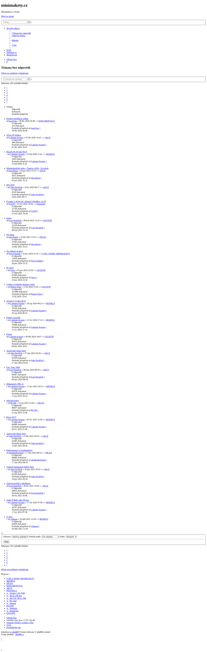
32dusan (13, 519)
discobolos (13, 171)
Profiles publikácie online (17, 118)
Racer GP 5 (11, 417)
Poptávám (41, 204)
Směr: (68, 536)
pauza (8, 218)
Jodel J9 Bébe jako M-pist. (17, 500)
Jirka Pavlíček (16, 187)
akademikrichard (16, 453)
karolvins (13, 121)
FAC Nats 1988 (13, 367)
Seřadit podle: (44, 536)
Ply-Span (10, 235)
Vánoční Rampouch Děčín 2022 (20, 467)
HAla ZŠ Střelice (13, 135)
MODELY (50, 154)
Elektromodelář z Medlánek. (18, 483)
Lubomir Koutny (16, 137)
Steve (12, 270)
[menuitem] (21, 33)
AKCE (48, 137)
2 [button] (6, 90)
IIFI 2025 (10, 185)
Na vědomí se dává (14, 251)
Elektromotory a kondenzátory (19, 450)
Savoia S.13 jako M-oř (16, 301)
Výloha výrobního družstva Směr (20, 284)
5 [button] (6, 97)
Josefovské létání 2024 (16, 351)
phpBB (15, 632)
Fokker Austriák (13, 318)
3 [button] (6, 92)
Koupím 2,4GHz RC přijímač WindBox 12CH (26, 201)
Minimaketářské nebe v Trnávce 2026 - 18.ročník (27, 168)
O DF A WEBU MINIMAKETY (56, 254)
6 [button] (6, 100)
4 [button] (6, 95)
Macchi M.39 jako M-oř (16, 152)
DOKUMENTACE (46, 121)
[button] (6, 102)
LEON (12, 204)
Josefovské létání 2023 (16, 434)
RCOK (13, 403)
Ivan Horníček (15, 220)
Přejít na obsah (7, 16)
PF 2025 (10, 268)
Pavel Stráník (15, 254)
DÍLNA (43, 237)
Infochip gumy (12, 400)
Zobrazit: (16, 536)
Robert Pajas (15, 287)
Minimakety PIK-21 (15, 384)
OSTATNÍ (47, 220)
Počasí (9, 334)
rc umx (9, 517)
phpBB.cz (19, 634)
